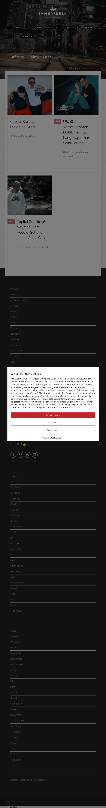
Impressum (59, 438)
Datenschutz (47, 438)
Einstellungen (53, 430)
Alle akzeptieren (53, 415)
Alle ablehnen (53, 422)
